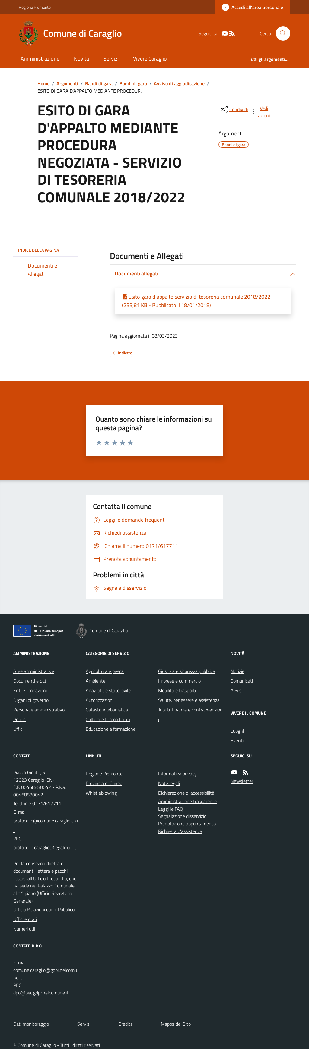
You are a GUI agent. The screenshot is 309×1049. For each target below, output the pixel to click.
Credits (125, 1024)
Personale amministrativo (39, 709)
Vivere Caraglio (150, 59)
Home (43, 83)
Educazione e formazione (110, 729)
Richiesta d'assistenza (180, 831)
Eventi (237, 740)
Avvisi (236, 690)
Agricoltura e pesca (105, 671)
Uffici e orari (25, 919)
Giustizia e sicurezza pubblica (186, 671)
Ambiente (95, 680)
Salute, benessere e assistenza (189, 700)
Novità (81, 59)
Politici (19, 719)
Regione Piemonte (35, 7)
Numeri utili (24, 928)
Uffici (18, 729)
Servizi (111, 59)
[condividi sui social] (233, 109)
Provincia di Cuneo (104, 783)
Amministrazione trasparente (187, 801)
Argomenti (67, 83)
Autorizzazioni (99, 700)
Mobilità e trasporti (177, 690)
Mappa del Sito (176, 1024)
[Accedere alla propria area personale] (252, 7)
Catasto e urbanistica (107, 709)
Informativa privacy (177, 773)
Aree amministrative (33, 671)
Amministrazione (40, 59)
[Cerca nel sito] (280, 33)
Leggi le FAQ (170, 808)
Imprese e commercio (179, 680)
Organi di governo (31, 700)
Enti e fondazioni (30, 690)
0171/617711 (46, 803)
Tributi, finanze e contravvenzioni (190, 714)
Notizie (237, 671)
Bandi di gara (99, 83)
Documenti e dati (30, 680)
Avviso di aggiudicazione (179, 83)
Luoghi (237, 730)
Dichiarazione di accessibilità (186, 792)
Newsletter (242, 781)
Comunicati (242, 680)
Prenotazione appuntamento (187, 823)
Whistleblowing (101, 792)
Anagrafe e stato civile (108, 690)
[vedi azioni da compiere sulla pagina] (261, 112)
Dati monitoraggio (31, 1024)
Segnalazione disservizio (182, 816)
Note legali (169, 783)
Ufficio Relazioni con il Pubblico (44, 909)
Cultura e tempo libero (108, 719)
